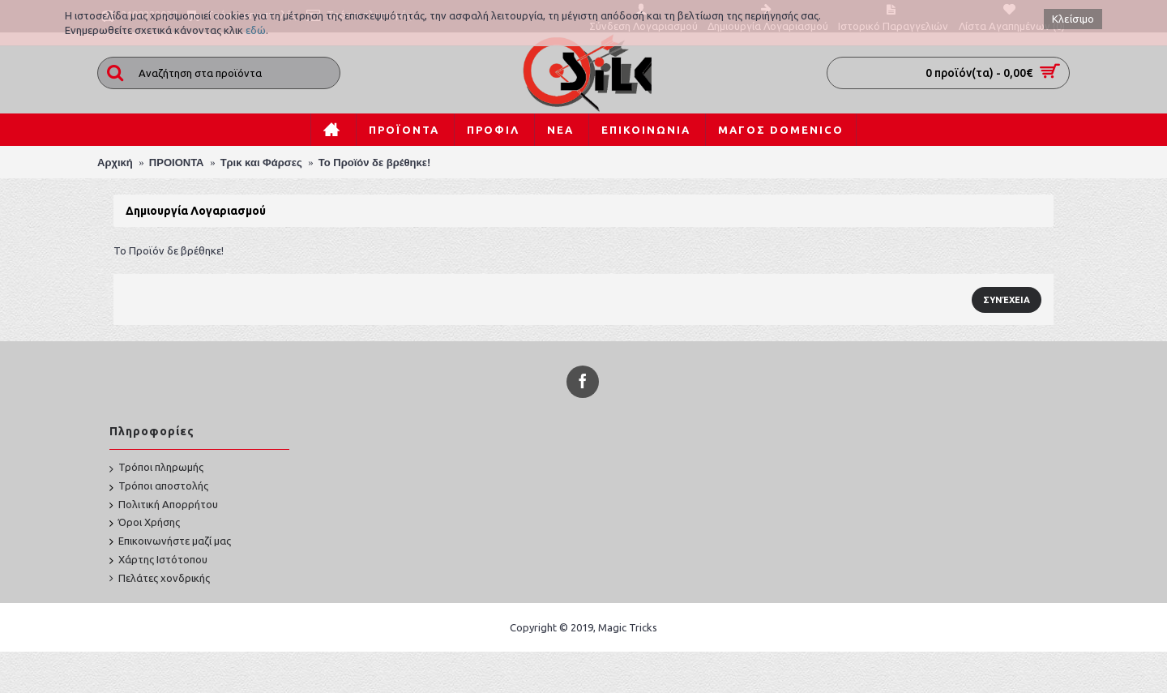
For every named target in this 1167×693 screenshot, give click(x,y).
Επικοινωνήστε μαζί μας (170, 542)
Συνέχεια (1006, 300)
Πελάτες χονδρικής (159, 578)
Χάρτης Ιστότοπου (158, 560)
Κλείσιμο (1073, 19)
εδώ (256, 30)
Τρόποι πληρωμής (156, 468)
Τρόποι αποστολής (158, 487)
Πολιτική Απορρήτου (163, 504)
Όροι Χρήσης (144, 523)
